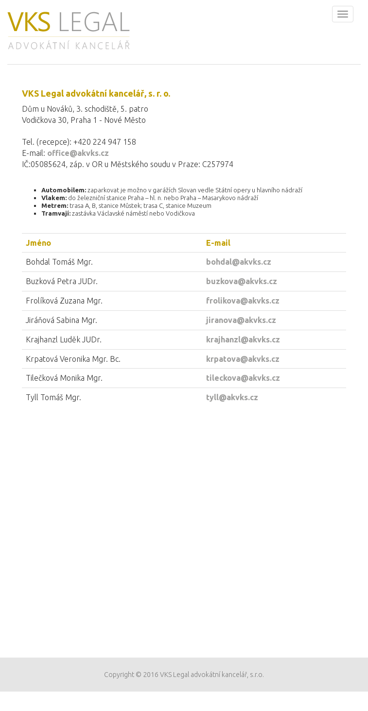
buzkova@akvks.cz (241, 281)
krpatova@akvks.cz (243, 359)
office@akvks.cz (78, 153)
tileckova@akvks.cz (243, 377)
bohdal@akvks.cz (238, 261)
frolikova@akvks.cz (243, 300)
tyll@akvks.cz (232, 397)
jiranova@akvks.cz (241, 320)
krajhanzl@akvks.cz (243, 339)
